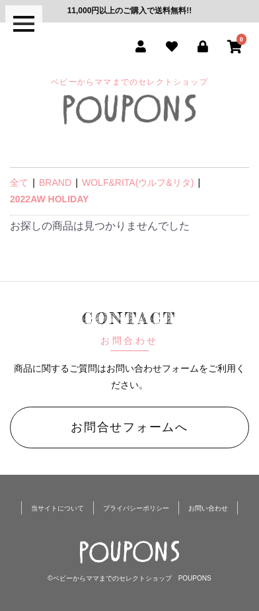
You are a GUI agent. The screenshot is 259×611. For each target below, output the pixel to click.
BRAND (55, 182)
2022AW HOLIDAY (49, 199)
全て (19, 182)
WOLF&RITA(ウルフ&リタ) (138, 182)
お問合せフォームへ (129, 427)
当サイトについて (57, 508)
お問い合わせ (208, 508)
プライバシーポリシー (136, 508)
